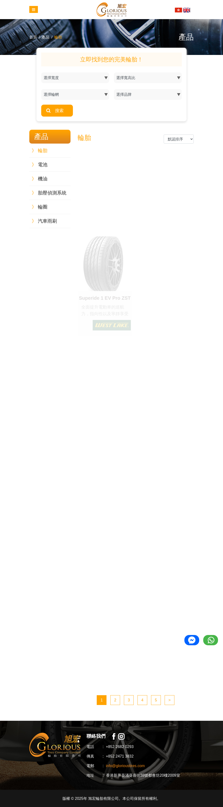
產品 (45, 37)
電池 (39, 164)
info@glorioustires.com (125, 766)
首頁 (33, 37)
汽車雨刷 (44, 221)
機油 (39, 178)
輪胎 (58, 37)
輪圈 (39, 207)
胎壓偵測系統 (49, 192)
